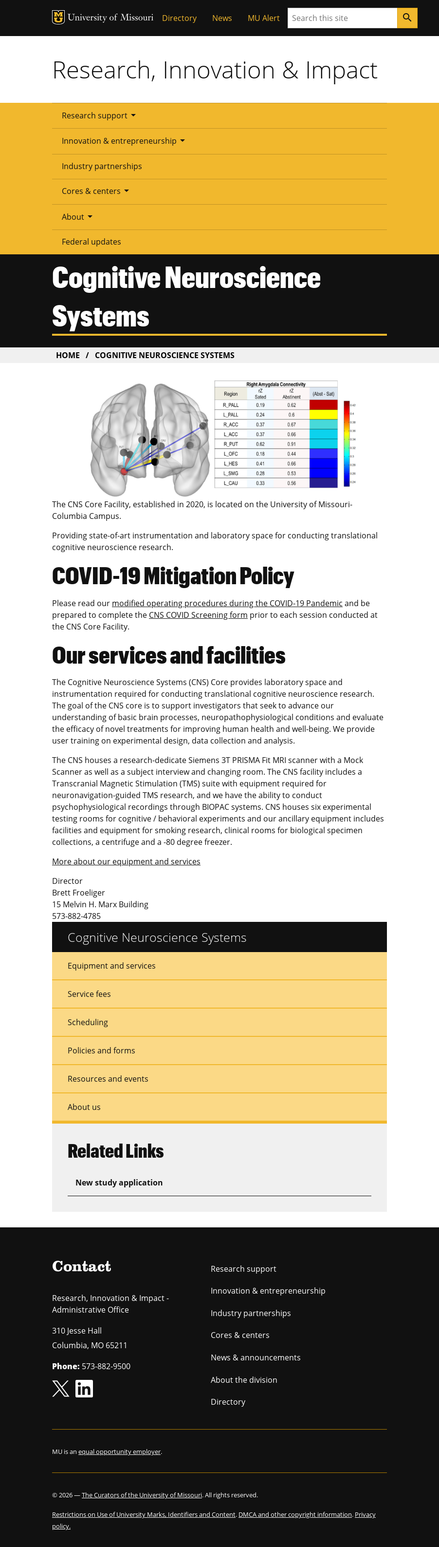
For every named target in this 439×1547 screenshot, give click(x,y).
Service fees (89, 994)
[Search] (407, 18)
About (79, 216)
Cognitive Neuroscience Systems (157, 937)
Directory (179, 18)
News (222, 18)
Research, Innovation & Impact (215, 69)
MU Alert (264, 18)
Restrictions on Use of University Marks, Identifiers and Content (144, 1514)
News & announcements (256, 1357)
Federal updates (91, 241)
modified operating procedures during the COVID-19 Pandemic (227, 603)
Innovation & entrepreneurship (125, 140)
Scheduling (88, 1022)
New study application (119, 1182)
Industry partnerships (102, 166)
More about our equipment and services (126, 861)
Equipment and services (112, 965)
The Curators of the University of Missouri (142, 1494)
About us (84, 1107)
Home (68, 355)
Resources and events (108, 1078)
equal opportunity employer (119, 1451)
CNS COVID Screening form (198, 615)
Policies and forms (101, 1050)
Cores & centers (97, 190)
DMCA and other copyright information (295, 1514)
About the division (244, 1380)
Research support (100, 115)
